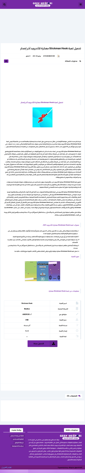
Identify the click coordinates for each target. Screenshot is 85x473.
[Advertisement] (42, 24)
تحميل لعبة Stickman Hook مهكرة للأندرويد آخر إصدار (50, 48)
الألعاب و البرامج (42, 4)
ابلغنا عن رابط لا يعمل (17, 436)
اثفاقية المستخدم (18, 439)
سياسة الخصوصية (18, 446)
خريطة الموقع (19, 442)
